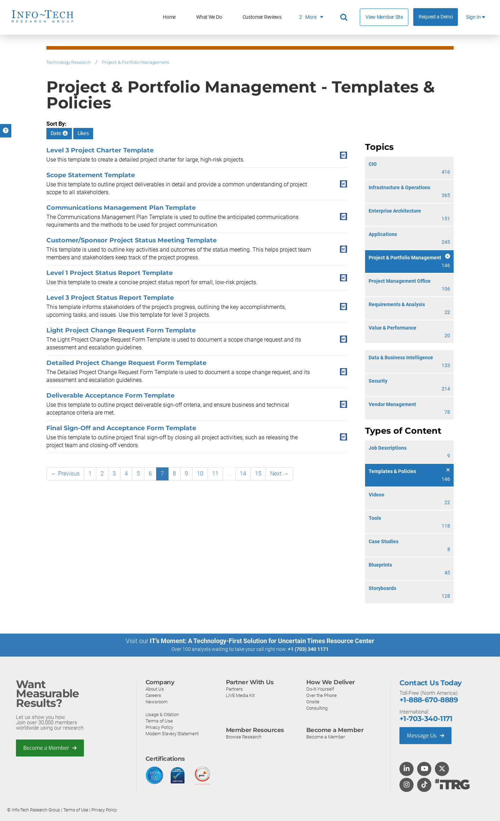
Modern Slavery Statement (172, 733)
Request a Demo (436, 17)
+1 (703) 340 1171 (308, 649)
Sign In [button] (475, 17)
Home (169, 17)
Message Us (425, 735)
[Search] (345, 17)
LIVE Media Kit (240, 695)
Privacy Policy (159, 727)
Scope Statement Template (90, 175)
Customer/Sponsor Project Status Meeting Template (131, 240)
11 (215, 473)
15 (258, 473)
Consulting (317, 708)
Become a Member (49, 748)
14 (243, 473)
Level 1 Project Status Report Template (109, 272)
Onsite (312, 701)
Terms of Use (159, 721)
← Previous (65, 473)
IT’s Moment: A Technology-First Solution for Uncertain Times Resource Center (262, 641)
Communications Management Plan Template (121, 207)
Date (59, 133)
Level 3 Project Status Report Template (110, 297)
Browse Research (243, 737)
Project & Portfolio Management (135, 62)
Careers (153, 695)
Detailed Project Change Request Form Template (126, 362)
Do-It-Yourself (320, 689)
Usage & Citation (162, 714)
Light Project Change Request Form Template (121, 330)
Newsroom (157, 701)
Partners (234, 689)
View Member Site (384, 17)
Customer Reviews (262, 17)
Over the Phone (321, 695)
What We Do (209, 17)
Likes (83, 133)
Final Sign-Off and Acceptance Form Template (121, 428)
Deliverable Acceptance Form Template (110, 395)
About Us (155, 689)
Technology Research (68, 62)
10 (200, 473)
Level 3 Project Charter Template (100, 150)
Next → (279, 473)
